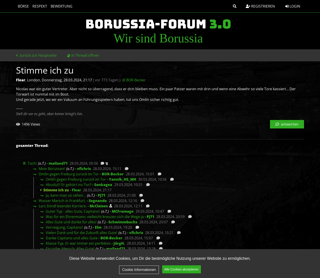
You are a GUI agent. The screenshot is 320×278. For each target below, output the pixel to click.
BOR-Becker (113, 174)
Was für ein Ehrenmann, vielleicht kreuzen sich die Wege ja (95, 216)
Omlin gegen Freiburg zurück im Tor (69, 174)
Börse (23, 6)
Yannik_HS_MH (122, 179)
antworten (287, 124)
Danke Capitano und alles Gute (71, 238)
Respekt (39, 6)
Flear (76, 190)
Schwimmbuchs (122, 222)
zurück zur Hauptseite (36, 55)
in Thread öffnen (85, 55)
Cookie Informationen (139, 270)
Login (292, 6)
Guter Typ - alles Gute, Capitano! (73, 211)
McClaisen (99, 206)
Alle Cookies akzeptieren (181, 270)
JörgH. (119, 243)
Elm (98, 227)
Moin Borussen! (52, 168)
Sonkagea (103, 184)
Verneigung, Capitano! (64, 227)
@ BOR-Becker (134, 80)
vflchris (84, 168)
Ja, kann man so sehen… (66, 195)
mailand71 (58, 163)
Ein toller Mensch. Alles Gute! (70, 248)
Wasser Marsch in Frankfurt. (62, 200)
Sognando (98, 200)
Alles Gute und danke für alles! (71, 222)
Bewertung (61, 6)
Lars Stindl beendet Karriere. (63, 206)
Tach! (32, 163)
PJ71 (101, 195)
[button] (234, 6)
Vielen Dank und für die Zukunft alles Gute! (81, 232)
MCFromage (123, 211)
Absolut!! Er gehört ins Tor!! (68, 184)
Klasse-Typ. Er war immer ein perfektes (78, 243)
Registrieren (260, 6)
